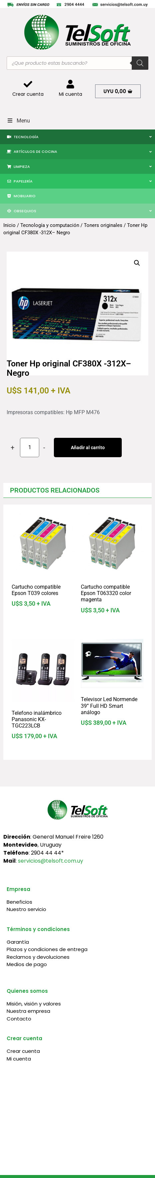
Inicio (9, 225)
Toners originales (103, 225)
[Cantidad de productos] (29, 447)
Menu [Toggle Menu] (18, 120)
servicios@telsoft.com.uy (50, 861)
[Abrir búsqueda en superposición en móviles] (77, 63)
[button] (137, 263)
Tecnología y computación (49, 225)
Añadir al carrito (88, 447)
